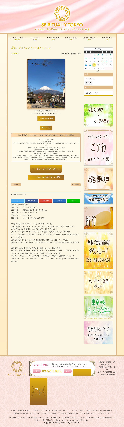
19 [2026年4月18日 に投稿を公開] (110, 61)
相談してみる (46, 128)
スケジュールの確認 (46, 118)
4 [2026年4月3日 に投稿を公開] (106, 55)
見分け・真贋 (76, 53)
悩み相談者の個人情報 (21, 413)
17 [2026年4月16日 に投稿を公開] (102, 61)
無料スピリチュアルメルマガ (44, 410)
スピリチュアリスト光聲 (46, 139)
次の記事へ (76, 184)
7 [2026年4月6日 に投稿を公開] (90, 58)
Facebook (31, 201)
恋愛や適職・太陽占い (61, 410)
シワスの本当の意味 (30, 207)
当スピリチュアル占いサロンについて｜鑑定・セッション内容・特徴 (35, 248)
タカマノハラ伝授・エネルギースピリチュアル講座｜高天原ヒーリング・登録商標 (40, 232)
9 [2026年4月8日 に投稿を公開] (98, 58)
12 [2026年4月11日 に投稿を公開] (110, 58)
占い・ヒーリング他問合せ (99, 413)
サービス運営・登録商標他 (66, 413)
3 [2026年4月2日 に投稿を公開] (102, 55)
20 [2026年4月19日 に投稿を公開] (86, 65)
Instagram (45, 201)
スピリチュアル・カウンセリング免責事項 (43, 413)
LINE (73, 201)
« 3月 (97, 71)
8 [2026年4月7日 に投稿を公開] (94, 58)
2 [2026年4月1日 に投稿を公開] (98, 55)
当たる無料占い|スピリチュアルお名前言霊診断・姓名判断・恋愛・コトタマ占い (40, 240)
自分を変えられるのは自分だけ (34, 218)
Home (13, 194)
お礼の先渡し (28, 215)
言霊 (42, 143)
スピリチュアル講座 (76, 410)
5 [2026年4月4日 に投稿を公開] (110, 55)
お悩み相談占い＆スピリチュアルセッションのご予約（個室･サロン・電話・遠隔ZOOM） (43, 226)
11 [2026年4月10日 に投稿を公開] (106, 58)
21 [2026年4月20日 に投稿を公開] (90, 65)
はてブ (59, 201)
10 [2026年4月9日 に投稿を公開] (102, 58)
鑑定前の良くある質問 (82, 413)
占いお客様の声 (89, 410)
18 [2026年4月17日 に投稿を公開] (106, 61)
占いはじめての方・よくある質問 (48, 177)
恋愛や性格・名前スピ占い (25, 410)
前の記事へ (16, 184)
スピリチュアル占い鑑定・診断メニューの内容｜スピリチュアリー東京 (36, 253)
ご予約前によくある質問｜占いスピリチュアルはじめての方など (34, 229)
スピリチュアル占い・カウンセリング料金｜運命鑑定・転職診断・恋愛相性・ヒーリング (42, 256)
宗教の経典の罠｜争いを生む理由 (35, 210)
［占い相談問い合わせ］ (107, 374)
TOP (14, 410)
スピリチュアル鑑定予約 (103, 410)
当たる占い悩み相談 (53, 143)
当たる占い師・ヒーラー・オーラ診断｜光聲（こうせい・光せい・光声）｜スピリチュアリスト (45, 250)
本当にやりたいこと (30, 213)
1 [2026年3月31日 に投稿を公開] (94, 55)
